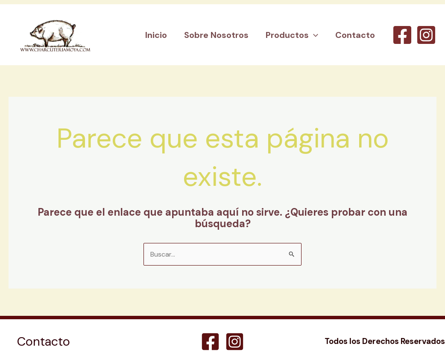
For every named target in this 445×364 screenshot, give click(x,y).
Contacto (355, 34)
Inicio (156, 34)
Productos (292, 35)
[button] (313, 35)
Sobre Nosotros (216, 34)
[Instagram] (426, 35)
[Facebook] (402, 35)
